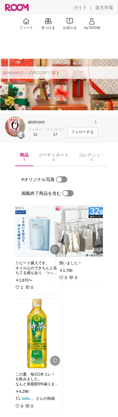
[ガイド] (80, 7)
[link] (37, 231)
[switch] (61, 179)
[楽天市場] (104, 7)
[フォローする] (82, 132)
